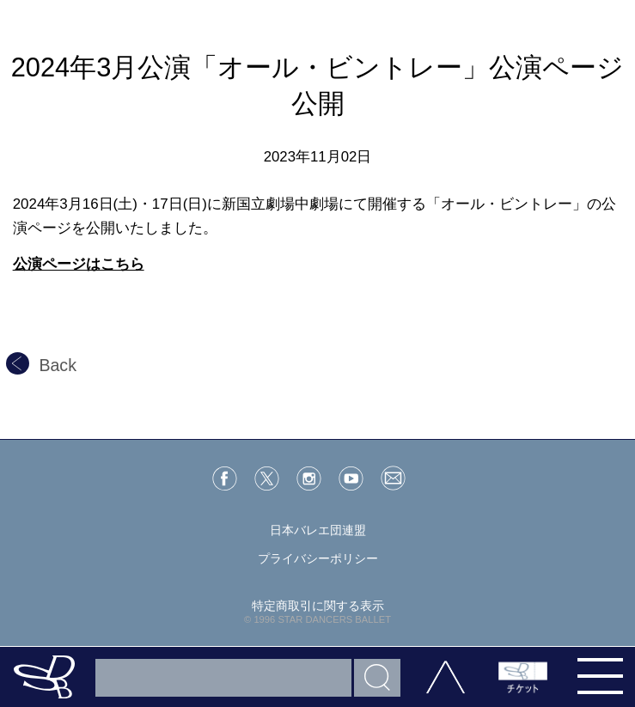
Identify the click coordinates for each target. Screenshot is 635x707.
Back (41, 365)
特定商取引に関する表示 (318, 606)
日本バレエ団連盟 (318, 530)
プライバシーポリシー (318, 558)
